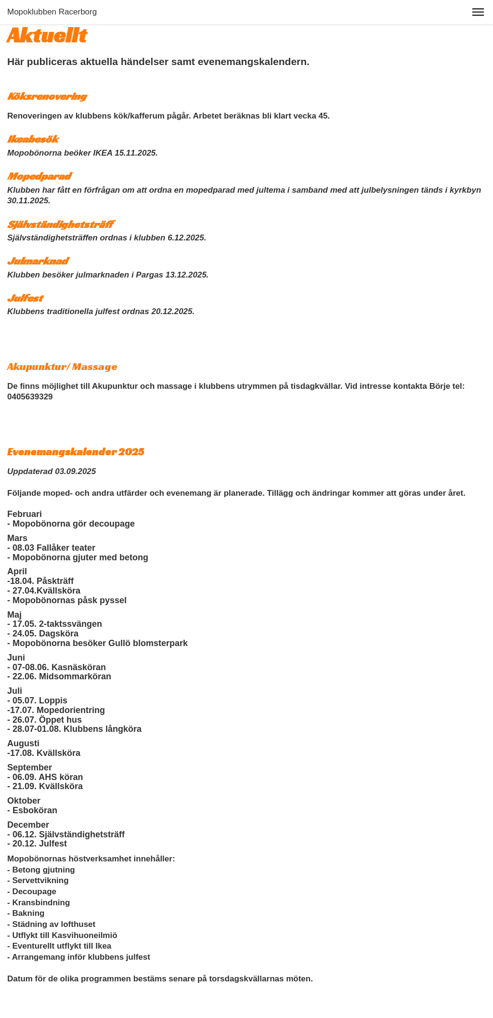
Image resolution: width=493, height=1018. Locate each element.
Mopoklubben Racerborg (52, 11)
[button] (478, 12)
